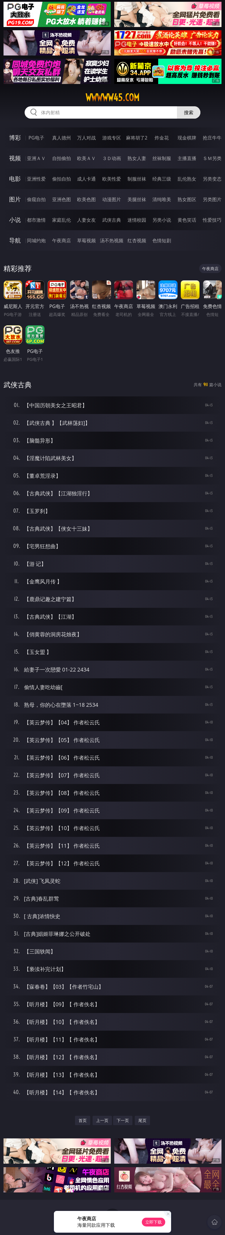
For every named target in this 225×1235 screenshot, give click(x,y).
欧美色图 (86, 199)
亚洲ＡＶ (36, 158)
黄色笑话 (187, 220)
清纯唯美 (161, 199)
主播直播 (187, 158)
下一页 (123, 1120)
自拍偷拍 (61, 158)
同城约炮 (36, 240)
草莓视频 (86, 240)
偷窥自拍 (36, 199)
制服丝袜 (136, 179)
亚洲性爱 (36, 179)
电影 (15, 179)
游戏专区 (111, 137)
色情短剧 (161, 240)
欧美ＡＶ (86, 158)
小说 (15, 220)
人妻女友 (86, 220)
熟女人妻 (136, 158)
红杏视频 (136, 240)
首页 (83, 1120)
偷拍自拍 (61, 179)
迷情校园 (136, 220)
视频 (15, 158)
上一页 (102, 1120)
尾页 (142, 1120)
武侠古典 (111, 220)
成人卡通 (86, 179)
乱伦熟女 (187, 179)
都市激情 (36, 220)
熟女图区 (187, 199)
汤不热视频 (111, 240)
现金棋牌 (187, 137)
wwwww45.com (112, 97)
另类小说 (161, 220)
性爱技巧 (212, 220)
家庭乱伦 (61, 220)
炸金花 (162, 137)
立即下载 (153, 1222)
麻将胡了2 (136, 137)
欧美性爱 (111, 179)
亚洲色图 (61, 199)
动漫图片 (111, 199)
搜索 (188, 112)
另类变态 (212, 179)
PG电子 (36, 137)
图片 (15, 199)
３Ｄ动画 (111, 158)
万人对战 (86, 137)
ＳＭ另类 (212, 158)
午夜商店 (61, 240)
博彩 (15, 138)
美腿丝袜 (136, 199)
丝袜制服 (161, 158)
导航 (15, 240)
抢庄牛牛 (212, 137)
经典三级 (161, 179)
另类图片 (212, 199)
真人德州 (61, 137)
